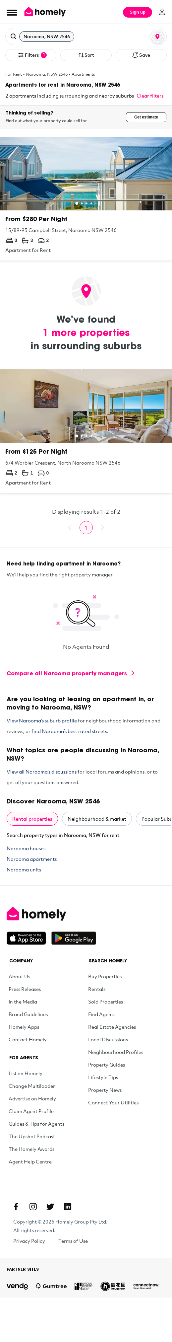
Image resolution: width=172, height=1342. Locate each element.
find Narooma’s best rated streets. (69, 731)
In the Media (23, 1001)
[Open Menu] (12, 12)
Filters (32, 55)
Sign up (137, 12)
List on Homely (25, 1073)
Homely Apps (24, 1026)
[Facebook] (16, 1206)
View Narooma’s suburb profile (42, 720)
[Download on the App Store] (29, 938)
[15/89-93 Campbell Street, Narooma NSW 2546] (86, 199)
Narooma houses (26, 848)
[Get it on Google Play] (73, 938)
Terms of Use (73, 1240)
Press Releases (25, 989)
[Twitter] (50, 1206)
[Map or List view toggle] (157, 36)
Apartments (83, 74)
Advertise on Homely (32, 1098)
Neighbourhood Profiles (115, 1052)
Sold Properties (105, 1001)
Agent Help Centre (30, 1161)
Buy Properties (105, 976)
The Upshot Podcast (32, 1136)
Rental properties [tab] (32, 818)
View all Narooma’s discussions (42, 771)
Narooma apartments (32, 859)
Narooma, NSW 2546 (47, 74)
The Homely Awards (31, 1149)
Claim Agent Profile (31, 1111)
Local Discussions (108, 1039)
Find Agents (101, 1014)
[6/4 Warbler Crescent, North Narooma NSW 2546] (86, 431)
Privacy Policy (29, 1240)
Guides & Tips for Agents (36, 1123)
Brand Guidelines (28, 1014)
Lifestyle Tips (103, 1077)
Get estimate (146, 117)
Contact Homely (28, 1039)
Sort (86, 55)
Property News (105, 1089)
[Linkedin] (67, 1206)
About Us (19, 976)
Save (141, 55)
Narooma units (24, 869)
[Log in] (162, 12)
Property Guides (106, 1064)
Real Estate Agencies (112, 1026)
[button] (86, 36)
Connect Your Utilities (113, 1102)
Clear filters (150, 95)
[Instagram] (33, 1206)
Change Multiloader (32, 1085)
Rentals (96, 989)
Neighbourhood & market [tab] (97, 818)
